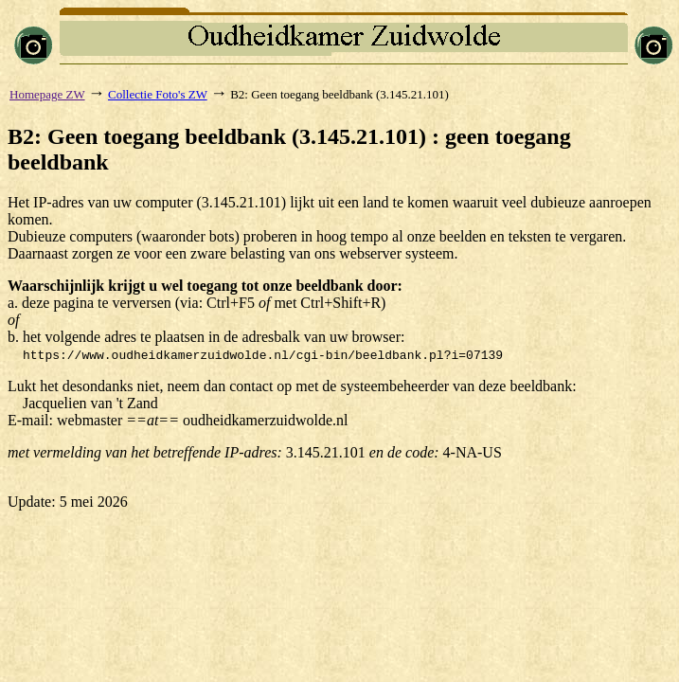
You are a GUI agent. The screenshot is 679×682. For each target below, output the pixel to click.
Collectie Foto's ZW (157, 94)
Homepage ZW (47, 94)
